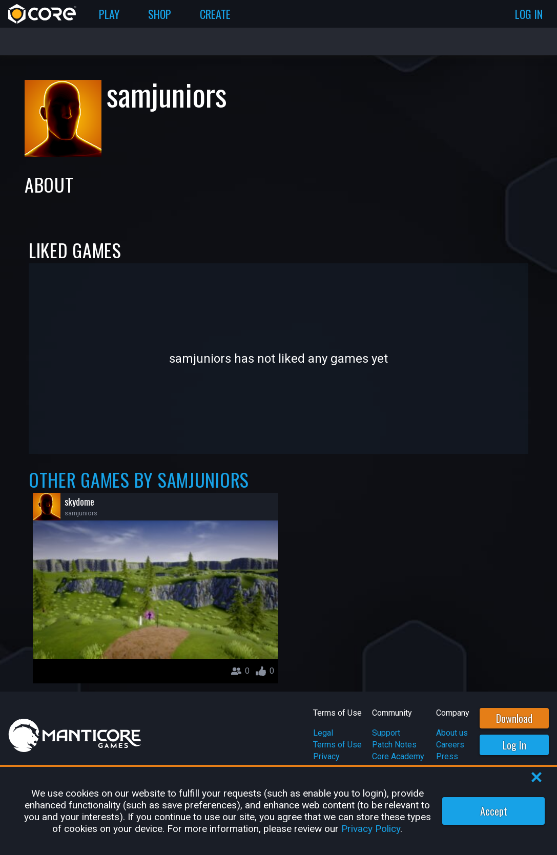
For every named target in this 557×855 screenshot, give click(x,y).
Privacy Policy (370, 829)
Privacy (326, 756)
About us (452, 733)
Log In (514, 745)
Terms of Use (337, 744)
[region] (278, 811)
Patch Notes (394, 744)
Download (514, 718)
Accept (493, 811)
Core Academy (398, 756)
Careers (450, 744)
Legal (323, 733)
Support (386, 733)
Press (447, 756)
